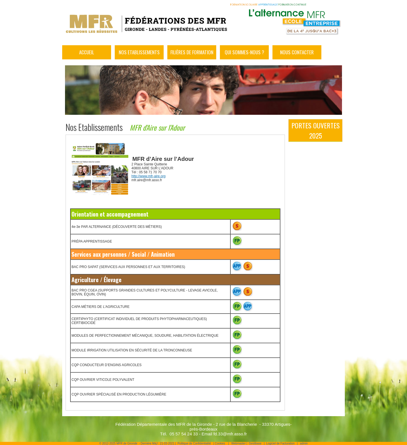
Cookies (220, 443)
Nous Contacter (297, 52)
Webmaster (238, 443)
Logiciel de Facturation (280, 443)
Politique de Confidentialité (194, 443)
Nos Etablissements (139, 52)
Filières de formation (191, 52)
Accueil (86, 52)
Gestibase (255, 443)
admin (304, 443)
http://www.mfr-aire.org (148, 176)
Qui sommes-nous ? (244, 52)
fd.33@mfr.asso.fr (230, 433)
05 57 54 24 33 (184, 433)
